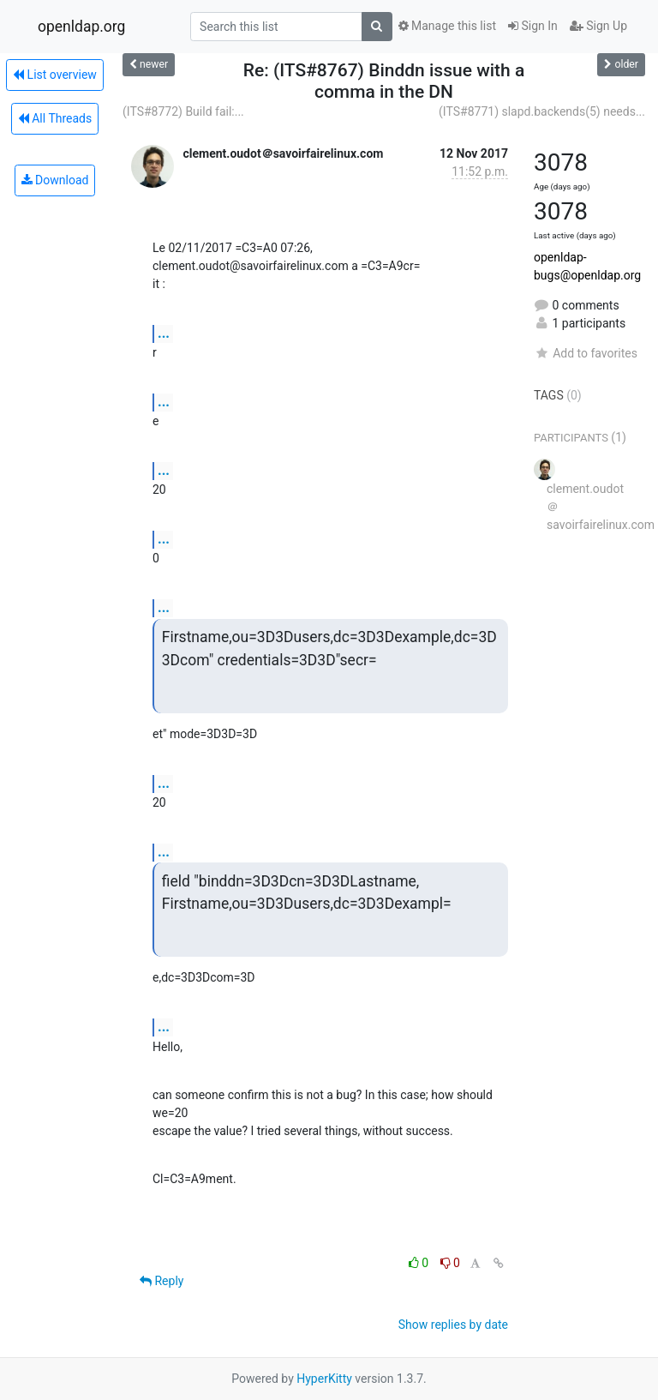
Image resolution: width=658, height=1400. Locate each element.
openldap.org (81, 26)
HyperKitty (324, 1378)
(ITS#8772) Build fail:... (183, 111)
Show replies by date (453, 1324)
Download (55, 180)
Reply (161, 1281)
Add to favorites (585, 353)
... (164, 333)
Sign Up (598, 26)
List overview (55, 74)
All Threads (55, 118)
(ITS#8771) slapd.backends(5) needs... (542, 111)
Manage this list (447, 26)
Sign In (533, 26)
